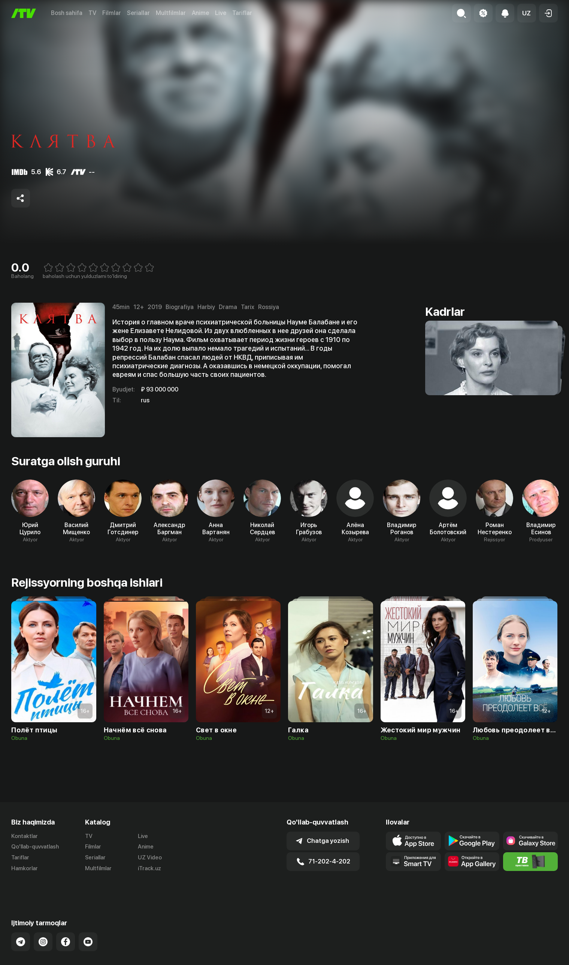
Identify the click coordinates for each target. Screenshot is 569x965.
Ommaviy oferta (485, 961)
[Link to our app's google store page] (472, 841)
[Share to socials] (20, 198)
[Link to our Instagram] (43, 923)
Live (220, 12)
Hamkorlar (24, 868)
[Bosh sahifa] (23, 13)
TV (92, 12)
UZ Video (150, 857)
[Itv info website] (530, 861)
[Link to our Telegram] (20, 923)
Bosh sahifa (66, 12)
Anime (200, 12)
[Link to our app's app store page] (413, 841)
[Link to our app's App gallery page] (472, 861)
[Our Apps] (413, 861)
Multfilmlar (171, 12)
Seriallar (138, 12)
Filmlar (111, 12)
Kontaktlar (24, 836)
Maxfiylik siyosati (536, 961)
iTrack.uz (149, 868)
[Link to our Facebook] (65, 923)
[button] (526, 13)
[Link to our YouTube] (88, 923)
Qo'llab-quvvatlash (35, 846)
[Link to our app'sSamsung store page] (530, 841)
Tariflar (242, 12)
